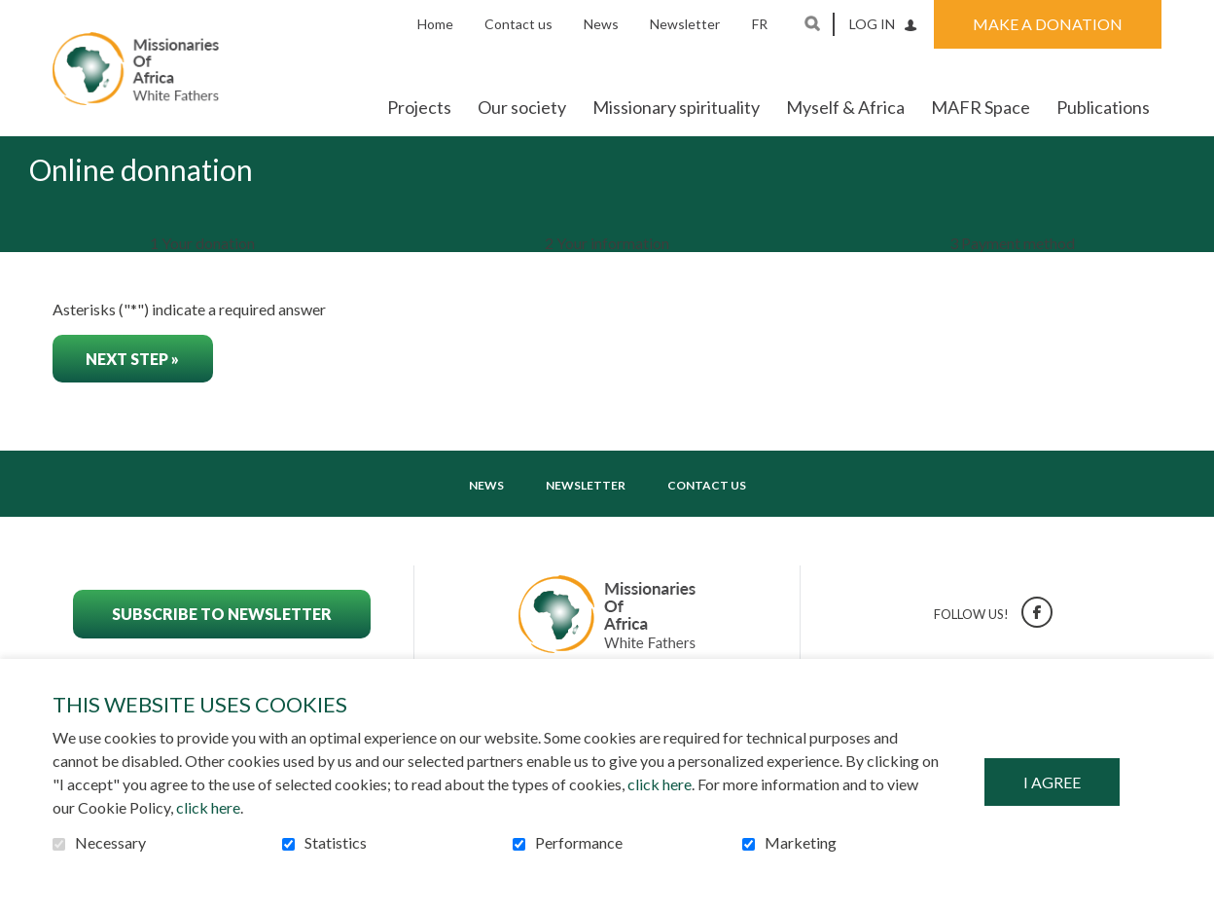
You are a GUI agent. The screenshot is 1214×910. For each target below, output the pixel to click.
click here (659, 784)
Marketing (801, 843)
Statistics (335, 843)
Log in (872, 24)
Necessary (110, 843)
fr (760, 24)
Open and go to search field (812, 23)
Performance (579, 843)
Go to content (15, 15)
